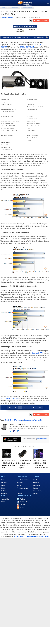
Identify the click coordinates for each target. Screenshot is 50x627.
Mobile (19, 485)
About (35, 480)
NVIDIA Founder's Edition (9, 398)
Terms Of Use (44, 536)
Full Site (4, 491)
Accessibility (5, 499)
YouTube (23, 504)
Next (39, 408)
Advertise (36, 482)
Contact (35, 488)
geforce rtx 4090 (37, 420)
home (3, 7)
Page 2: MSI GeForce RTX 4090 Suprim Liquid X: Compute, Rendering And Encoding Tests (25, 37)
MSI (11, 420)
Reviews (4, 482)
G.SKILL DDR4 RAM (27, 47)
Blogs (3, 488)
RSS (22, 507)
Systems (20, 482)
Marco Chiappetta (17, 424)
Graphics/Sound (27, 7)
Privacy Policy (37, 491)
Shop (3, 502)
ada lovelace (27, 420)
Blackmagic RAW (37, 353)
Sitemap (4, 493)
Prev (10, 408)
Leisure (19, 491)
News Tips (36, 485)
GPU (15, 420)
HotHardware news (42, 438)
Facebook (23, 502)
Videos (19, 493)
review (20, 420)
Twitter (22, 499)
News (3, 485)
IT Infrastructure (22, 488)
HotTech (35, 493)
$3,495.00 (32, 29)
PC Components (14, 7)
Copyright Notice (32, 536)
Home (3, 480)
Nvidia (7, 420)
